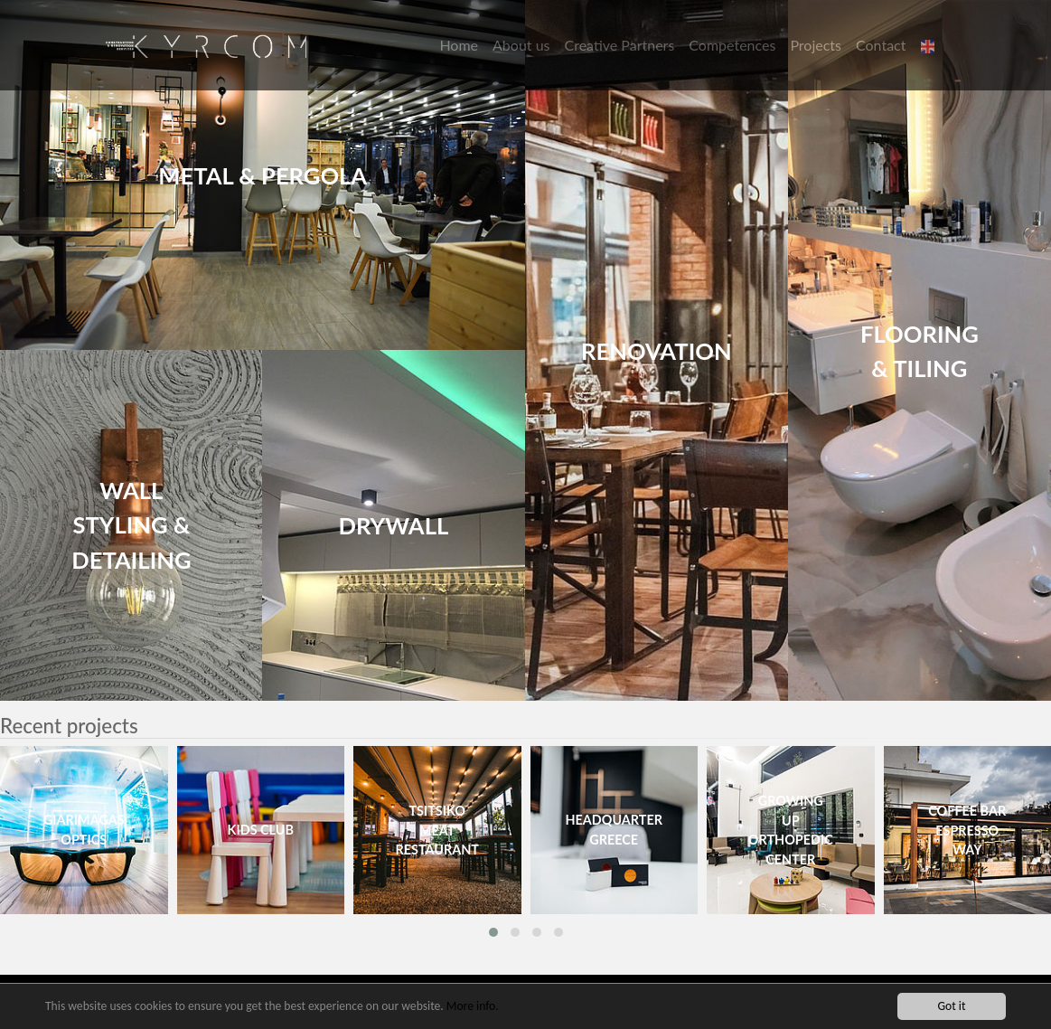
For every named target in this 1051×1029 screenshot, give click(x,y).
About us (521, 44)
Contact (881, 44)
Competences (732, 44)
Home (458, 44)
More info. (472, 1007)
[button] (930, 45)
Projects (815, 44)
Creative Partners (620, 44)
